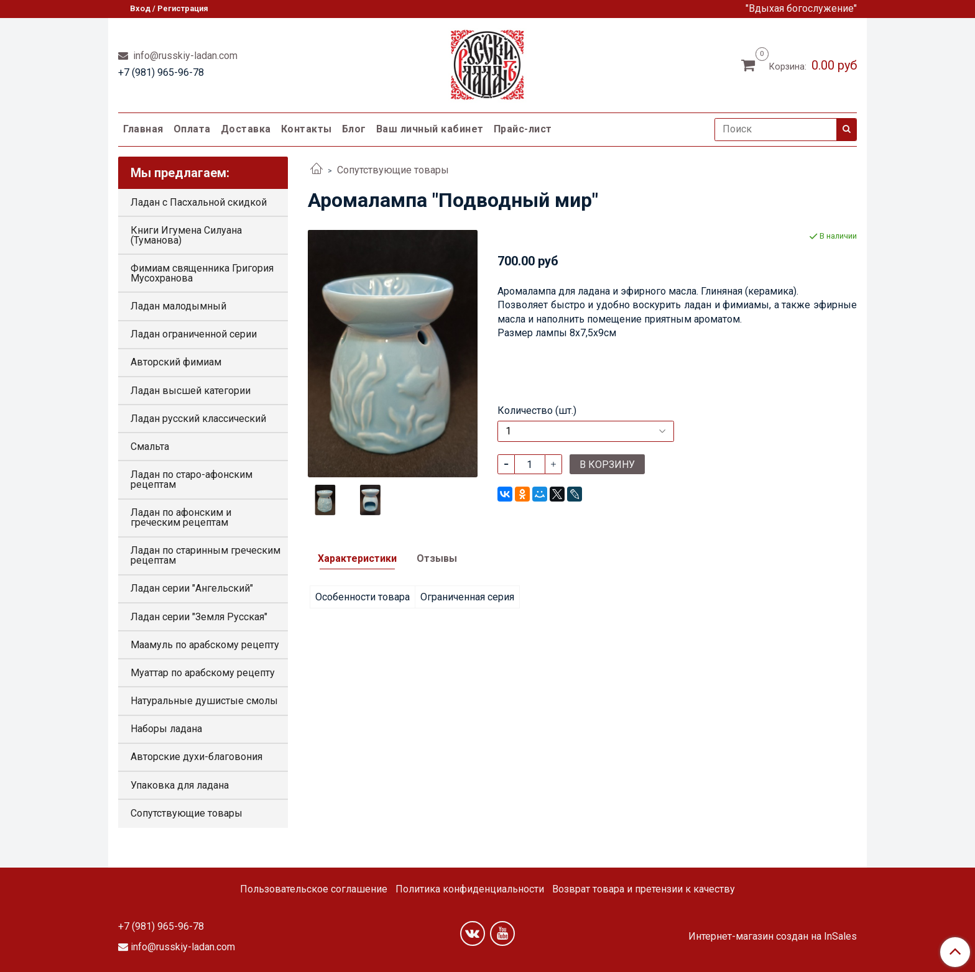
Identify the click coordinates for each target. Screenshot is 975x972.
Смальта (150, 446)
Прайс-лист (523, 129)
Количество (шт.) (536, 411)
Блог (354, 129)
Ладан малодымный (178, 306)
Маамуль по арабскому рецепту (205, 645)
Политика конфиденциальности (469, 889)
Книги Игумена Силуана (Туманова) (186, 235)
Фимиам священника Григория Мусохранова (202, 273)
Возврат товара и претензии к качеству (643, 889)
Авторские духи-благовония (196, 757)
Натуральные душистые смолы (204, 701)
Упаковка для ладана (180, 785)
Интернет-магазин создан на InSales (772, 937)
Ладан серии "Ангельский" (192, 588)
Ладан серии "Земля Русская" (199, 617)
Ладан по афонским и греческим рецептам (181, 517)
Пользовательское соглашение (313, 889)
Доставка (246, 129)
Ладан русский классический (198, 418)
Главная (143, 129)
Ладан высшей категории (191, 391)
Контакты (306, 129)
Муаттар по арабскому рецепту (203, 673)
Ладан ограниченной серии (194, 334)
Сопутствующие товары (393, 170)
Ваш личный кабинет (430, 129)
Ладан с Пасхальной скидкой (199, 202)
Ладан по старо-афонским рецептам (191, 479)
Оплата (192, 129)
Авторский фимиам (176, 362)
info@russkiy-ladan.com (184, 56)
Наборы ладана (166, 729)
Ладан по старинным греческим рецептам (205, 555)
